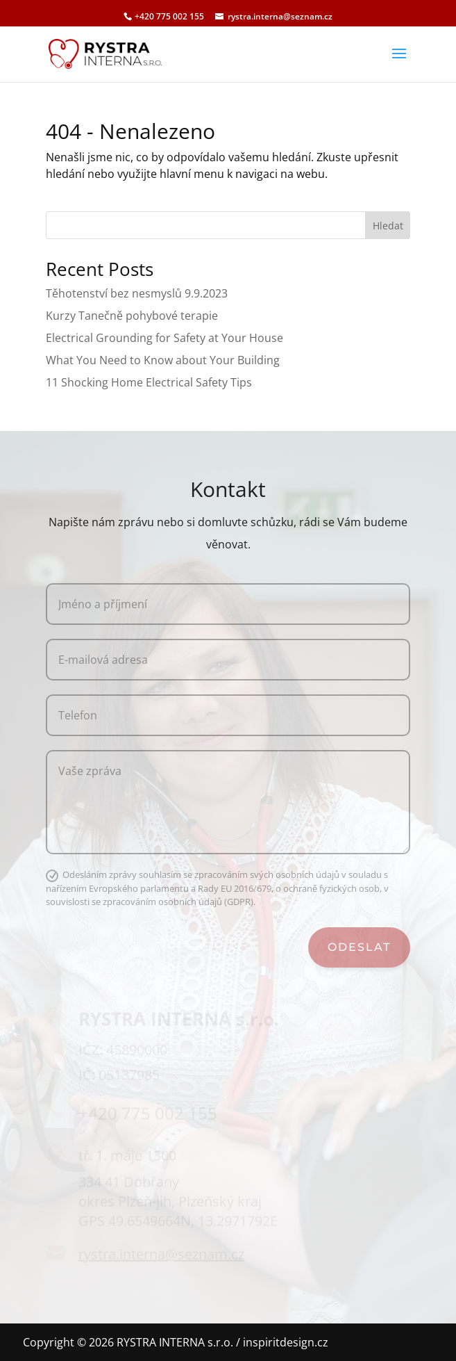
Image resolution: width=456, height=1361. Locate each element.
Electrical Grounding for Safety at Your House (164, 337)
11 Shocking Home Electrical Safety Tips (149, 382)
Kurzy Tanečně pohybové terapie (132, 315)
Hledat (388, 225)
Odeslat (359, 947)
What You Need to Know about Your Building (163, 360)
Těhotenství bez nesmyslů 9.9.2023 (137, 293)
